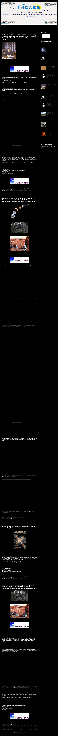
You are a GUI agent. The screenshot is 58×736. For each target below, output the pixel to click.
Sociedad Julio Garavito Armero (16, 132)
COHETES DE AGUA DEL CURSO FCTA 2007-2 (51, 57)
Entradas (44, 35)
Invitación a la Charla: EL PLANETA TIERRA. (51, 48)
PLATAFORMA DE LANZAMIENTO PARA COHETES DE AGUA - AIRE (50, 76)
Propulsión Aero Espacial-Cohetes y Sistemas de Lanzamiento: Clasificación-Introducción (51, 86)
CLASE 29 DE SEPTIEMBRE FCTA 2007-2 (50, 113)
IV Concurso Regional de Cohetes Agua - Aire (51, 96)
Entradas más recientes (7, 729)
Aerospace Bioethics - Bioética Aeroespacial (13, 190)
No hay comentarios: (5, 189)
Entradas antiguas (33, 729)
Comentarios (45, 36)
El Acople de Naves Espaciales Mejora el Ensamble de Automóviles (51, 123)
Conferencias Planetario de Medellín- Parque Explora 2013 (16, 578)
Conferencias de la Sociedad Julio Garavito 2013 (14, 519)
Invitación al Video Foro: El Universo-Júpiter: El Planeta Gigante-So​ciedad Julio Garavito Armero (50, 134)
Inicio (21, 729)
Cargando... (4, 25)
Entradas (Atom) (22, 732)
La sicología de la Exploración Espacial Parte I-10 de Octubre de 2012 (15, 511)
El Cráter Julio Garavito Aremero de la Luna (50, 67)
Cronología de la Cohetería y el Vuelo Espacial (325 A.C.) (50, 104)
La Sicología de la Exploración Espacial (30, 519)
